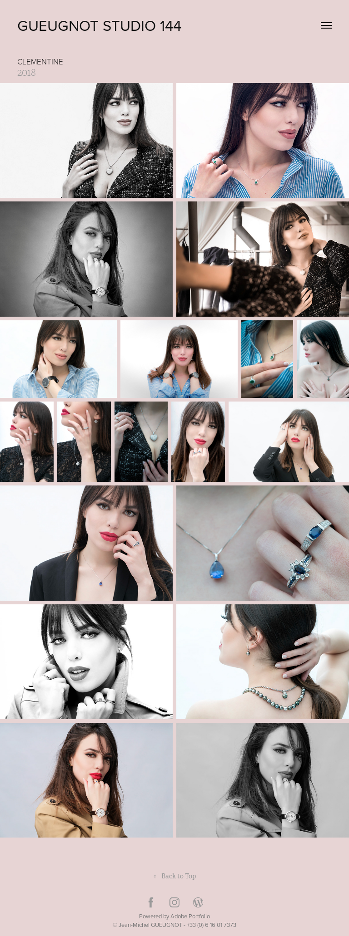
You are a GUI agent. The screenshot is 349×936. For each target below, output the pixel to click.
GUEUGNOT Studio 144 (99, 25)
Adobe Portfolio (190, 916)
